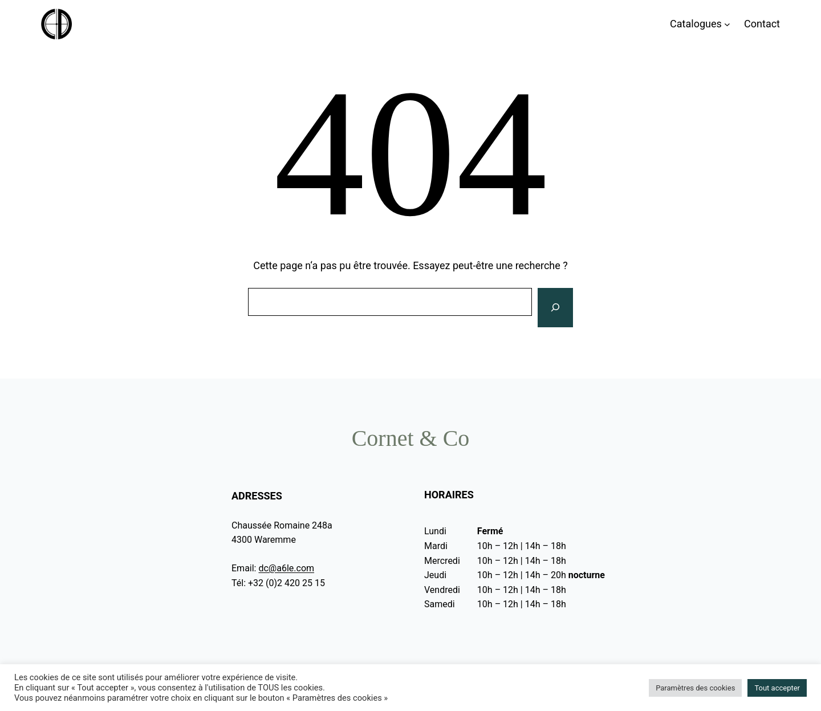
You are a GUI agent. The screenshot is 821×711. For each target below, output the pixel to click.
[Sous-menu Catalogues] (727, 24)
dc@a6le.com (286, 568)
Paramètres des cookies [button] (695, 688)
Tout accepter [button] (777, 688)
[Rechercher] (555, 307)
